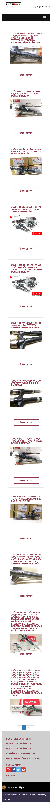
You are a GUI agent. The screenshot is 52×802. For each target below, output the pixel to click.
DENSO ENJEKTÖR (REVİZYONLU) (22, 758)
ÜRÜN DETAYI (26, 75)
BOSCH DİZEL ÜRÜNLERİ (18, 739)
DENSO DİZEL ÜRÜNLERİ (18, 749)
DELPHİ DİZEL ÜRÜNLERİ (18, 744)
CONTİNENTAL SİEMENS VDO (20, 753)
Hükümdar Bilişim (13, 787)
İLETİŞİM (10, 776)
